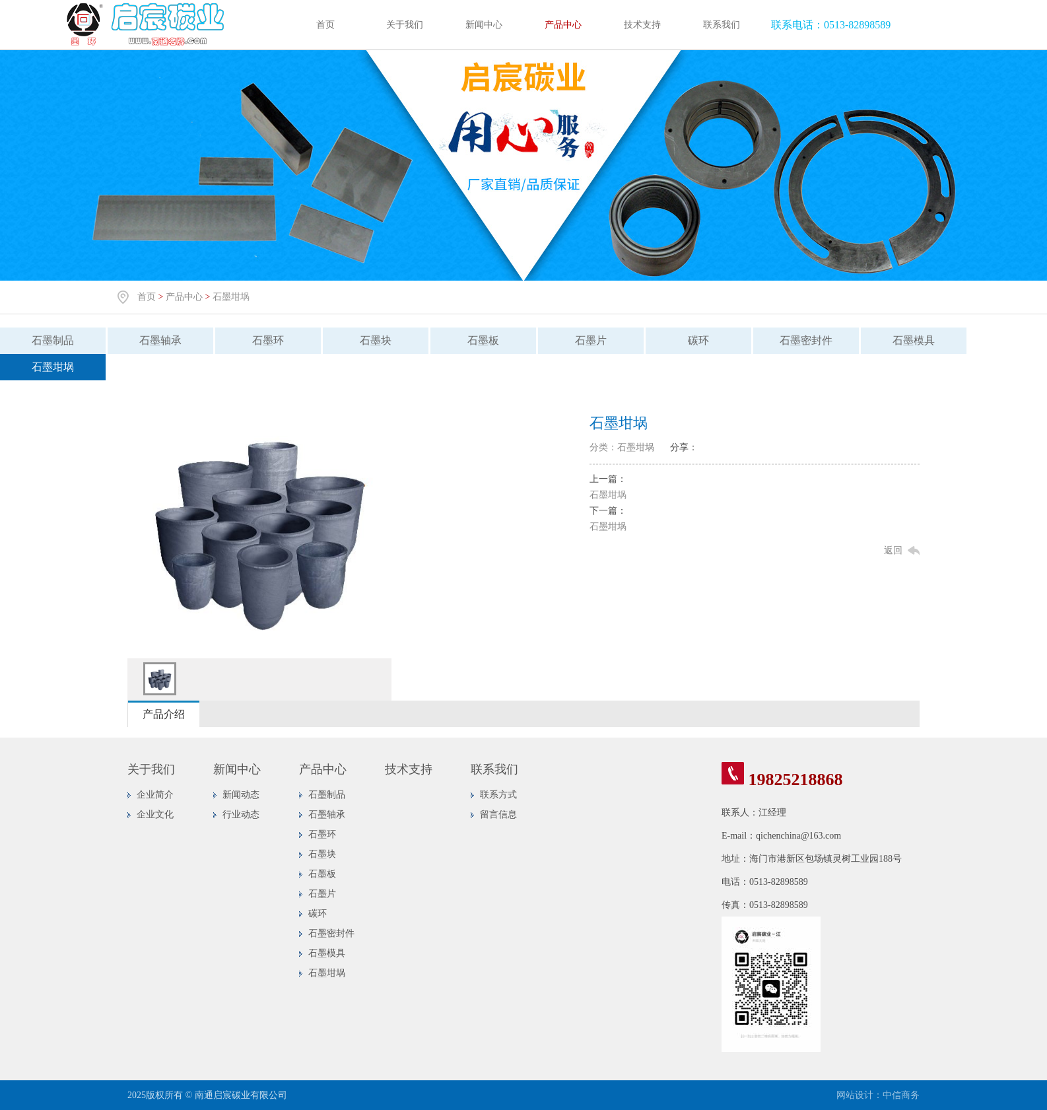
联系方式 (498, 795)
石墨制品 (53, 340)
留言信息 (498, 814)
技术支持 (642, 25)
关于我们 (404, 25)
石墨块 (375, 340)
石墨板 (483, 340)
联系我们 (721, 25)
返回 (893, 550)
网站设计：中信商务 (878, 1095)
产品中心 (563, 25)
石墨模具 (914, 340)
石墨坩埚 (231, 297)
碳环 (698, 340)
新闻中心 (483, 25)
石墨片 (591, 340)
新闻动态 (240, 795)
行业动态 (240, 814)
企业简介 (155, 795)
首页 (325, 25)
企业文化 (155, 814)
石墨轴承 (160, 340)
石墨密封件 (806, 340)
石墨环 (268, 340)
